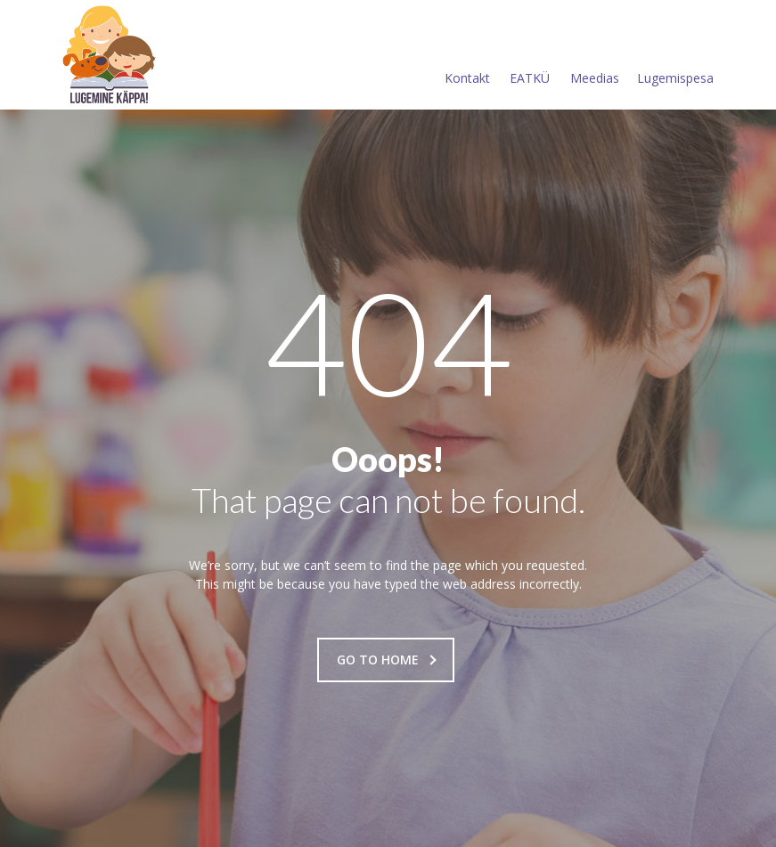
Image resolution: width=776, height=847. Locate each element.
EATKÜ (530, 56)
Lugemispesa (675, 56)
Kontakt (467, 56)
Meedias (594, 56)
